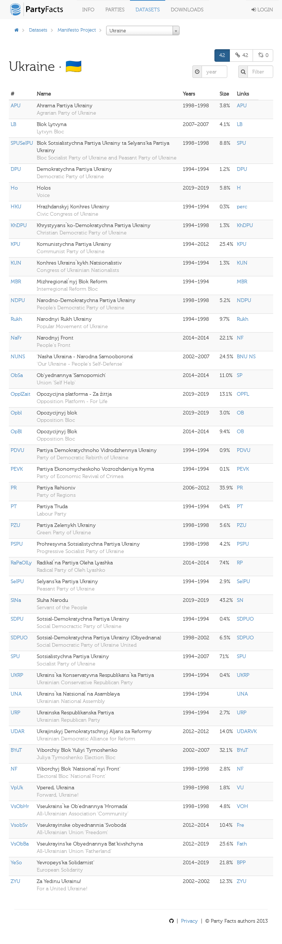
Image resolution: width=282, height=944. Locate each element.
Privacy (189, 921)
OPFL (243, 394)
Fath (242, 844)
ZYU (15, 881)
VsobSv (19, 825)
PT (14, 506)
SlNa (16, 600)
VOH (242, 806)
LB (13, 124)
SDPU (17, 619)
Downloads (187, 10)
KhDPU (19, 225)
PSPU (17, 544)
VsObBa (20, 844)
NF (240, 338)
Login (262, 10)
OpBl (16, 431)
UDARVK (247, 731)
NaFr (16, 338)
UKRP (17, 675)
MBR (16, 282)
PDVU (17, 450)
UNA (16, 694)
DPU (16, 169)
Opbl (16, 413)
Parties (114, 10)
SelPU (17, 581)
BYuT (16, 750)
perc (242, 207)
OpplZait (20, 394)
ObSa (17, 375)
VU (240, 788)
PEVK (17, 469)
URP (15, 713)
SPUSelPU (22, 143)
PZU (15, 525)
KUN (16, 263)
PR (14, 488)
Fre (240, 825)
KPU (15, 244)
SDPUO (245, 619)
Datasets (147, 10)
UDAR (17, 731)
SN (240, 600)
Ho (14, 188)
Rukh (16, 319)
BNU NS (246, 356)
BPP (241, 862)
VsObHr (20, 806)
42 (222, 55)
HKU (16, 207)
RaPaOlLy (21, 563)
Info (88, 10)
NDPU (18, 300)
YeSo (16, 862)
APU (16, 106)
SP (239, 375)
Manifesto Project (77, 30)
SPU (241, 143)
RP (240, 563)
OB (240, 413)
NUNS (18, 356)
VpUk (17, 788)
